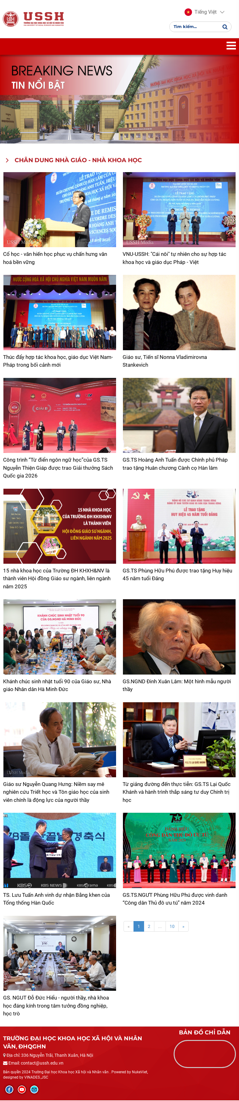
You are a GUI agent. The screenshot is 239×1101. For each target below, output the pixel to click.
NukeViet (139, 1072)
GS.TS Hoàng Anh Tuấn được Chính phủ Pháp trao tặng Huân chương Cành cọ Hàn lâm (175, 464)
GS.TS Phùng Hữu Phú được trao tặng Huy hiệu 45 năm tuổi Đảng (177, 575)
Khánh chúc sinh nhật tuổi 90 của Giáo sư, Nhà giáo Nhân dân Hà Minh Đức (57, 686)
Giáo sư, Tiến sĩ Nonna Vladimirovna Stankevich (165, 362)
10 (172, 927)
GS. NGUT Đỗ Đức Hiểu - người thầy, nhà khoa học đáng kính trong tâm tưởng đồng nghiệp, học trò (56, 1006)
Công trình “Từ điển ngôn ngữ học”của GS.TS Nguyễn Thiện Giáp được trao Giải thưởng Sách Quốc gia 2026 (58, 468)
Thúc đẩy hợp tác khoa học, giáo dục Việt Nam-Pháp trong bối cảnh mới (58, 362)
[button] (201, 12)
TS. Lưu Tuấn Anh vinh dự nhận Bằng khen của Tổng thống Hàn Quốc (56, 899)
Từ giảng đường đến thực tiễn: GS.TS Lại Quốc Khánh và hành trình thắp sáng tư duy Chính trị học (177, 793)
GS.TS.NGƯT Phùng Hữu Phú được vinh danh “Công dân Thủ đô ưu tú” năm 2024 (175, 899)
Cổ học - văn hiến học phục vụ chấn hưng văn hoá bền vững (55, 259)
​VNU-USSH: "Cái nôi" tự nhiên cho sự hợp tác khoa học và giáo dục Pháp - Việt (174, 259)
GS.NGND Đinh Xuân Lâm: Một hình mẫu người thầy (177, 686)
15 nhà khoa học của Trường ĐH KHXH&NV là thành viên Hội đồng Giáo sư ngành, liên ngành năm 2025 (56, 579)
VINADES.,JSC (36, 1078)
